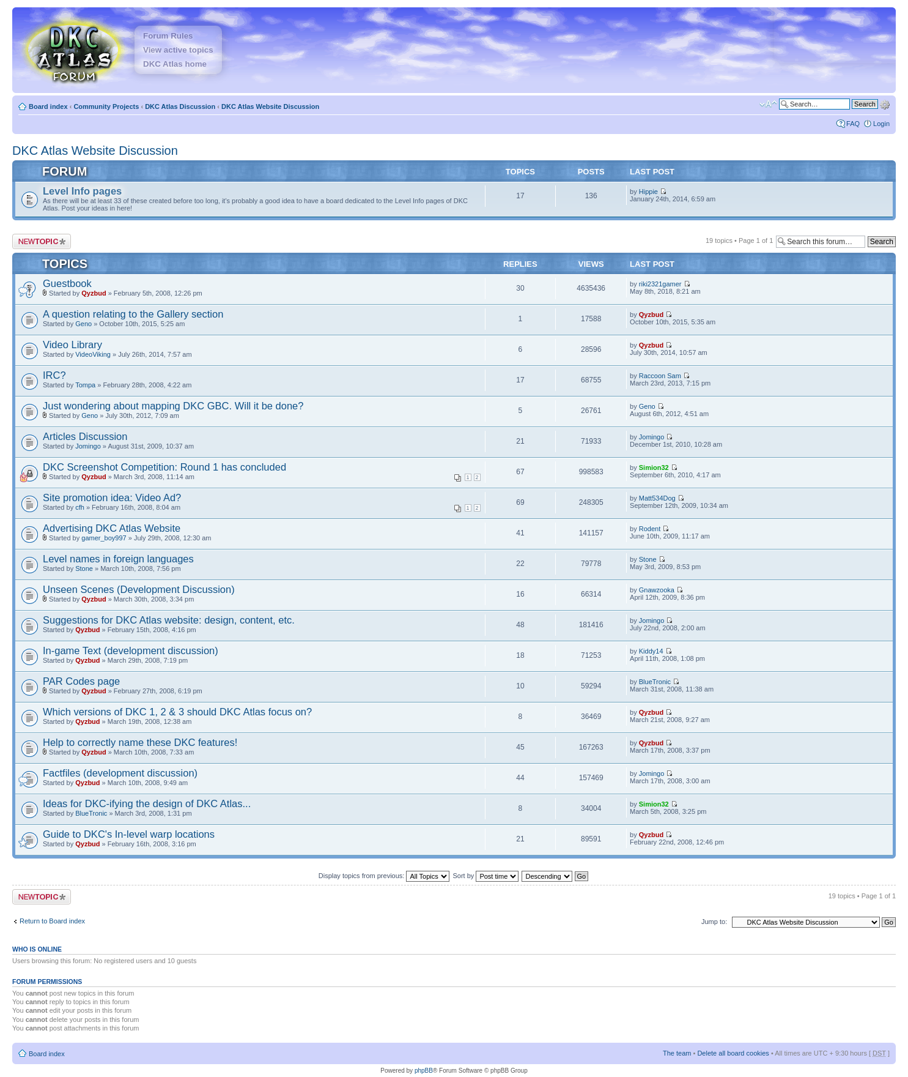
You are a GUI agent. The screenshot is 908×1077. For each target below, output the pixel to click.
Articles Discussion (85, 436)
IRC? (54, 375)
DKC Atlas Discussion (180, 106)
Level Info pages (82, 190)
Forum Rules (168, 35)
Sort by (486, 875)
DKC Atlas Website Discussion (270, 106)
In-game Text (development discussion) (130, 650)
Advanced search (885, 103)
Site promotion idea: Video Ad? (112, 497)
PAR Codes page (81, 681)
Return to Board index (52, 921)
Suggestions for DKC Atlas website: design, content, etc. (169, 619)
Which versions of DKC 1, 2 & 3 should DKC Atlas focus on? (177, 711)
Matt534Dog (657, 498)
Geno (83, 323)
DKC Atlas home (175, 64)
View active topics (178, 49)
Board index (48, 106)
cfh (79, 507)
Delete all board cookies (733, 1053)
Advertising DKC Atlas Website (111, 528)
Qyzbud (93, 293)
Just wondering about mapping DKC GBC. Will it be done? (173, 405)
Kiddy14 (651, 651)
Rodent (649, 528)
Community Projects (106, 106)
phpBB (424, 1070)
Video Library (72, 344)
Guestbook (67, 283)
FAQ (853, 123)
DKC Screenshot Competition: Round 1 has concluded (164, 466)
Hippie (648, 191)
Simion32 (654, 467)
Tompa (85, 385)
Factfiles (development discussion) (120, 772)
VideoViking (93, 354)
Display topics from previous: (384, 875)
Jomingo (88, 446)
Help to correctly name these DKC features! (140, 742)
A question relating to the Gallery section (133, 313)
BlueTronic (655, 681)
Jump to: (714, 921)
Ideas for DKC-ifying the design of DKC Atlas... (147, 803)
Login (881, 123)
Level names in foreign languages (118, 558)
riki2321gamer (660, 284)
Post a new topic (41, 241)
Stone (84, 568)
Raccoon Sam (660, 375)
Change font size (768, 104)
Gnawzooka (656, 590)
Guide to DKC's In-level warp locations (129, 834)
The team (677, 1053)
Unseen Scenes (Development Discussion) (139, 589)
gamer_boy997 (103, 538)
